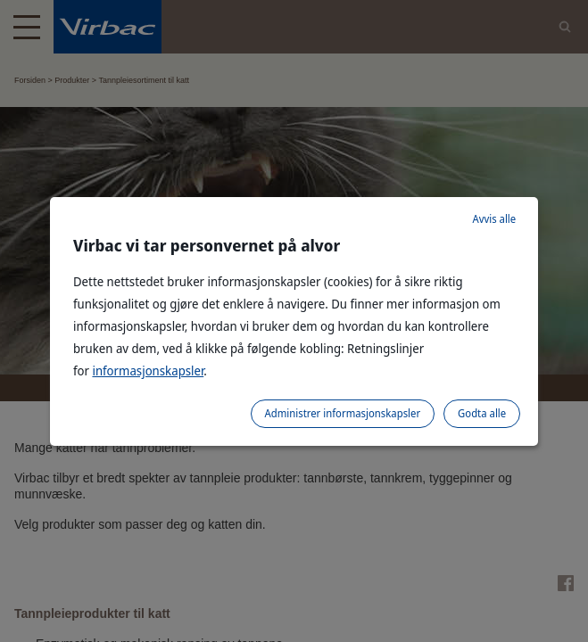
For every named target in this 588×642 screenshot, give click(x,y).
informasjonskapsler (147, 370)
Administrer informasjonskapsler (343, 413)
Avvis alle (494, 218)
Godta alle (482, 413)
